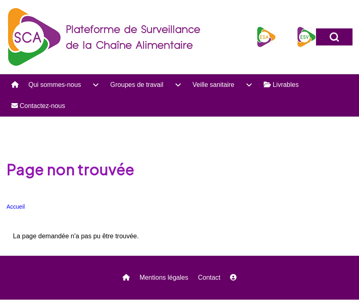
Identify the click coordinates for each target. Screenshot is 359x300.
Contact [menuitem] (209, 277)
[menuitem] (15, 84)
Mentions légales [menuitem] (164, 277)
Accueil (15, 206)
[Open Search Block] (334, 36)
